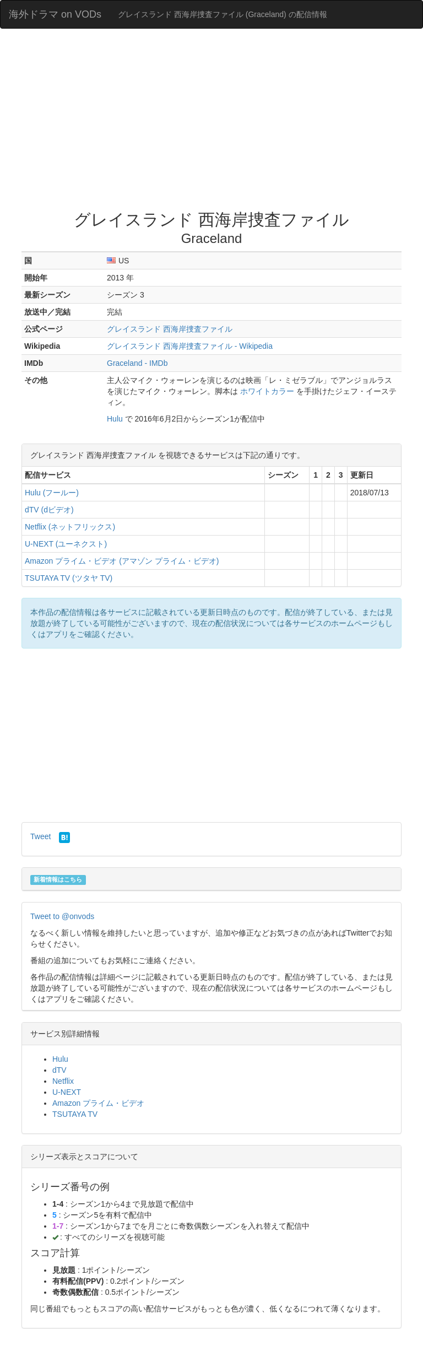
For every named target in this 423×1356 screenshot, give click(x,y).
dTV (59, 1070)
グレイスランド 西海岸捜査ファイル (169, 329)
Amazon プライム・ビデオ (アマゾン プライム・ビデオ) (122, 561)
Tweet (40, 836)
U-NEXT (66, 1092)
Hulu (115, 418)
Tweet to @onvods (62, 916)
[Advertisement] (211, 122)
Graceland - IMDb (137, 363)
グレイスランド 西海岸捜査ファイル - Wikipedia (190, 346)
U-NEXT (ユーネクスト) (66, 543)
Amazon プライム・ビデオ (98, 1103)
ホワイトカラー (267, 391)
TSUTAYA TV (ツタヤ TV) (68, 578)
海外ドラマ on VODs (55, 14)
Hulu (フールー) (52, 492)
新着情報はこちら (58, 879)
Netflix (63, 1081)
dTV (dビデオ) (49, 509)
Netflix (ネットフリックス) (70, 526)
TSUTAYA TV (74, 1114)
